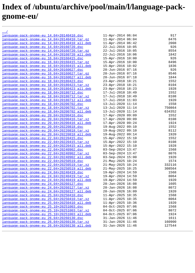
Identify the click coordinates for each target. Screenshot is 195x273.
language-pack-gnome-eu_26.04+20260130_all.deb (46, 265)
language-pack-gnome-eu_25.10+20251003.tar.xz (45, 246)
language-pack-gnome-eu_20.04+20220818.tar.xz (45, 151)
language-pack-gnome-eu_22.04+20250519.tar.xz (45, 192)
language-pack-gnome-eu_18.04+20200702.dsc (42, 119)
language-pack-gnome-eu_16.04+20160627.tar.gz (45, 82)
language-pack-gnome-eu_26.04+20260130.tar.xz (45, 260)
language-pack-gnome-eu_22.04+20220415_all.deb (46, 169)
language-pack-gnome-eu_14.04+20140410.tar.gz (45, 41)
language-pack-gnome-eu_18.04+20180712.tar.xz (45, 109)
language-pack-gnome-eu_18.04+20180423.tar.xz (45, 96)
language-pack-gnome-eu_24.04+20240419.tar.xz (45, 205)
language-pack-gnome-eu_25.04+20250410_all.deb (46, 237)
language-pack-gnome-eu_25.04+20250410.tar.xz (45, 233)
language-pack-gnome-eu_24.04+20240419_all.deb (46, 210)
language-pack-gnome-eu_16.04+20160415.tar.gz (45, 68)
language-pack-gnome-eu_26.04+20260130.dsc (42, 255)
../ (5, 32)
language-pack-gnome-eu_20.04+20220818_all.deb (46, 155)
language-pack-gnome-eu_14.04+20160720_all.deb (46, 59)
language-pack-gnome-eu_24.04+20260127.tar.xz (45, 219)
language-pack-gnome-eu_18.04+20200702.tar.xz (45, 123)
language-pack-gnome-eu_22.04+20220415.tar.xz (45, 164)
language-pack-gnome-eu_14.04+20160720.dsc (42, 50)
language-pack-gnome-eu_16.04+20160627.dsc (42, 78)
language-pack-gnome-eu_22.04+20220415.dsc (42, 160)
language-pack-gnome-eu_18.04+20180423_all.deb (46, 100)
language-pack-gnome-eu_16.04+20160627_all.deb (46, 87)
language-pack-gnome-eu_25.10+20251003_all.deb (46, 251)
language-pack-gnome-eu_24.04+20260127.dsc (42, 214)
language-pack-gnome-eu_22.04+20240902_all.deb (46, 182)
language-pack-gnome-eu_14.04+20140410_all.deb (46, 46)
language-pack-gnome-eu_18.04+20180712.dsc (42, 105)
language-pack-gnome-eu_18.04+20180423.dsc (42, 91)
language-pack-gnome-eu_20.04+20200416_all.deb (46, 141)
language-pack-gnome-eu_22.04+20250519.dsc (42, 187)
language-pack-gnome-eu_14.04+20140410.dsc (42, 36)
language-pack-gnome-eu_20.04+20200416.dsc (42, 132)
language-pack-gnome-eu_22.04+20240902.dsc (42, 173)
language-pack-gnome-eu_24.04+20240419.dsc (42, 201)
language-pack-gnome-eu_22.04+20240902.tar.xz (45, 178)
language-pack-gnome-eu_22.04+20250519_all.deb (46, 196)
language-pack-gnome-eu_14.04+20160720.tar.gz (45, 55)
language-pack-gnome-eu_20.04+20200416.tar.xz (45, 137)
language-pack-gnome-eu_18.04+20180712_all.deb (46, 114)
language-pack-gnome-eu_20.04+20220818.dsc (42, 146)
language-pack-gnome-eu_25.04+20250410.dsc (42, 228)
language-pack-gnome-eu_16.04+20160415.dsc (42, 64)
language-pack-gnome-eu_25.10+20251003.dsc (42, 242)
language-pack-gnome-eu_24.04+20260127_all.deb (46, 224)
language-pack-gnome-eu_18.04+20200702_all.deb (46, 128)
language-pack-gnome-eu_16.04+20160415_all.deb (46, 73)
